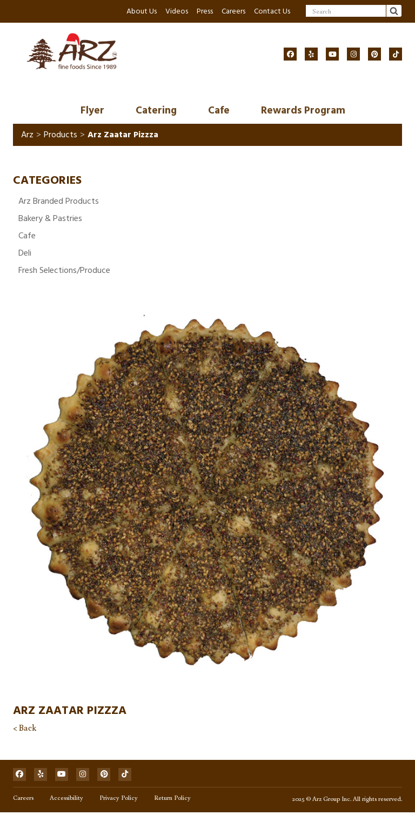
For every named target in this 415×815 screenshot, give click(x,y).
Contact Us (272, 11)
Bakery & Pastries (50, 219)
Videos (176, 11)
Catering (156, 111)
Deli (24, 253)
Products (60, 136)
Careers (233, 11)
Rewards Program (303, 111)
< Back (24, 728)
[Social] (290, 54)
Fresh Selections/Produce (64, 271)
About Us (141, 11)
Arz (27, 136)
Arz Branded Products (58, 202)
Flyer (92, 111)
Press (205, 11)
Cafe (219, 111)
